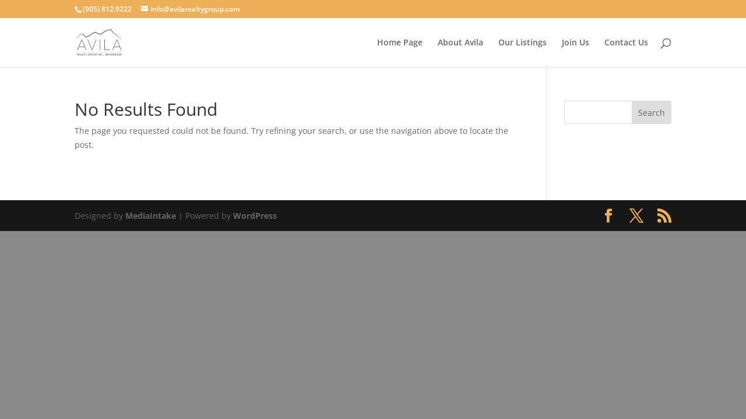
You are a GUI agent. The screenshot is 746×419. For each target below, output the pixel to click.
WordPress (255, 215)
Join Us (575, 43)
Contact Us (626, 43)
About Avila (460, 43)
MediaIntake (150, 215)
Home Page (400, 43)
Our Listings (522, 43)
